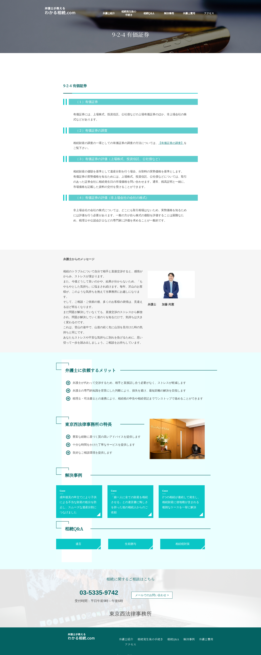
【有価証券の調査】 (171, 142)
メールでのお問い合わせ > (152, 595)
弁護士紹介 (109, 13)
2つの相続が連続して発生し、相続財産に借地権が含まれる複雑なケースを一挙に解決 (181, 502)
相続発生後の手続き (128, 13)
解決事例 (169, 13)
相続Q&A (148, 13)
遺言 (78, 543)
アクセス (209, 13)
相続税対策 (182, 543)
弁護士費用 (189, 13)
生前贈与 (130, 543)
